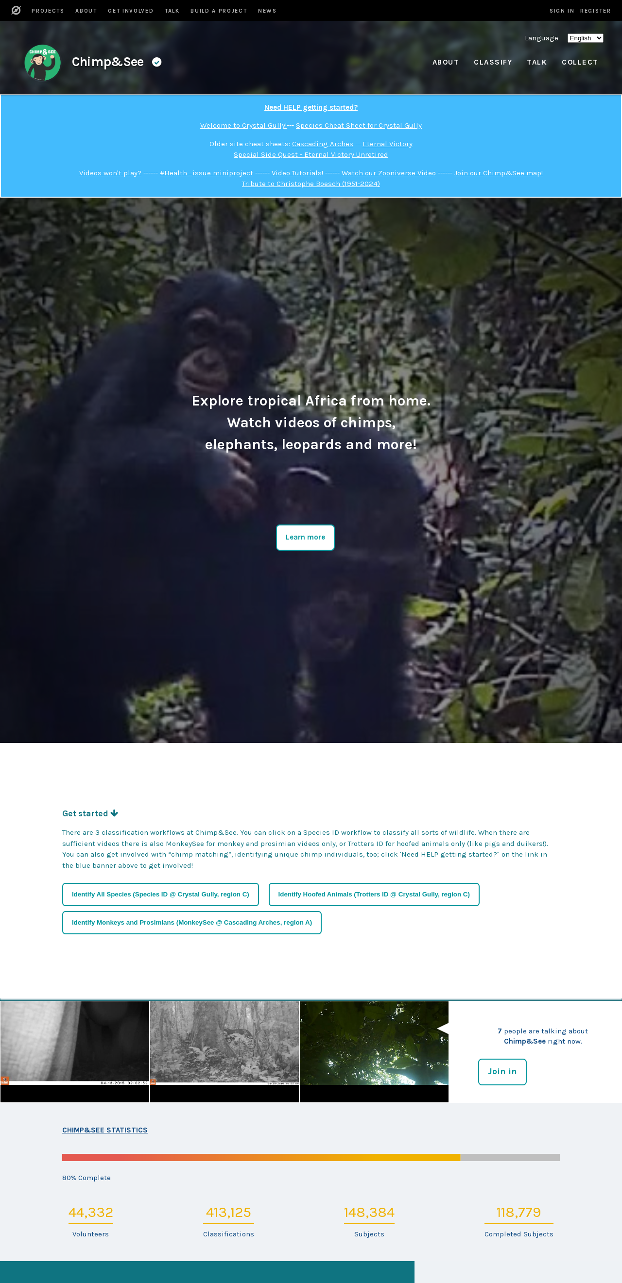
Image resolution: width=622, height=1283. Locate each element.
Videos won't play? (110, 173)
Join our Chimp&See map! (498, 173)
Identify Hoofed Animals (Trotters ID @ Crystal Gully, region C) (374, 894)
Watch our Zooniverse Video (389, 173)
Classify (493, 62)
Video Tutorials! (297, 173)
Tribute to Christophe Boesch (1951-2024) (311, 183)
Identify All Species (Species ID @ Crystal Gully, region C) (160, 894)
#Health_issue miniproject (206, 173)
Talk (537, 62)
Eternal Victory (388, 143)
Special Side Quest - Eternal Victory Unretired (311, 154)
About (446, 62)
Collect (580, 62)
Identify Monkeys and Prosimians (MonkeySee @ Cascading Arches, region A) (192, 922)
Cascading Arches (322, 143)
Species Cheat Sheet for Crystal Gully (359, 125)
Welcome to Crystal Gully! (243, 125)
